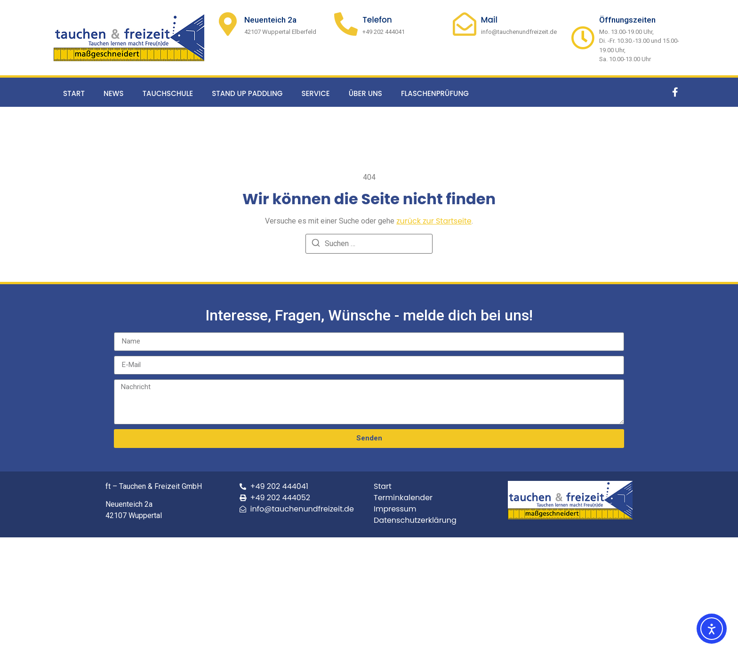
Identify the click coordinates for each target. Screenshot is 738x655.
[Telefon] (346, 24)
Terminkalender (403, 497)
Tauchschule (168, 93)
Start (74, 93)
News (114, 93)
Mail (489, 19)
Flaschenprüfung (435, 93)
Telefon (377, 19)
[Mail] (464, 24)
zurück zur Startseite (434, 221)
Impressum (395, 508)
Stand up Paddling (247, 93)
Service (315, 93)
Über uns (365, 93)
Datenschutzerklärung (415, 520)
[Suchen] (316, 244)
